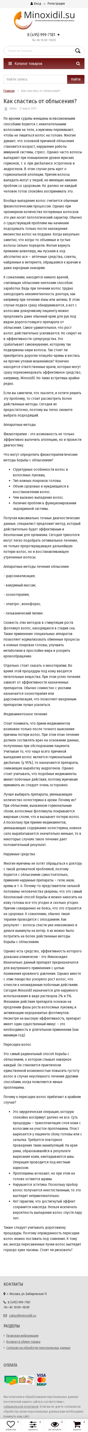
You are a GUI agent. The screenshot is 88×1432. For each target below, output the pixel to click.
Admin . (13, 108)
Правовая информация (22, 1336)
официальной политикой (21, 1407)
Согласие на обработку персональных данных (38, 1348)
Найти (75, 79)
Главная (9, 91)
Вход (36, 4)
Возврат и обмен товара (23, 1342)
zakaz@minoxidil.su (22, 1316)
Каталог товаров (25, 63)
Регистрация (56, 4)
